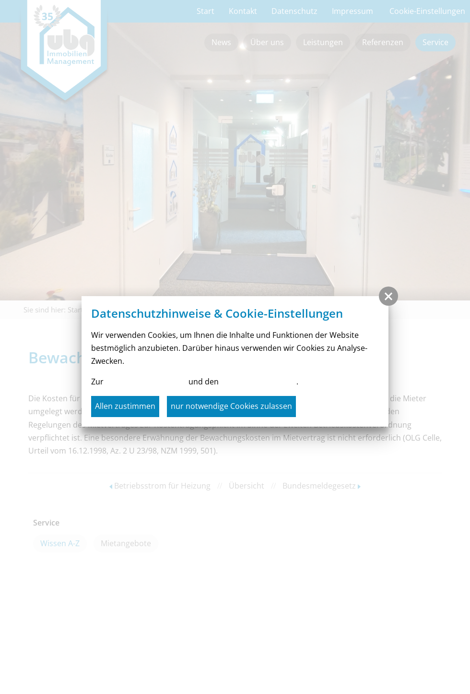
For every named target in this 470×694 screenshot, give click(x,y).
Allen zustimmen (125, 406)
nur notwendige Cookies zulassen (231, 406)
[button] (388, 296)
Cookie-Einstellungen (258, 381)
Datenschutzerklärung (146, 381)
